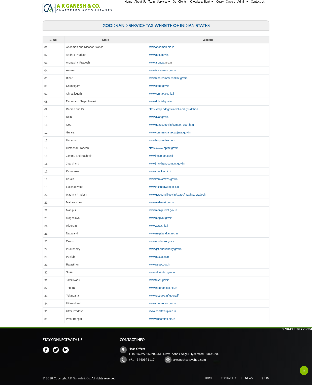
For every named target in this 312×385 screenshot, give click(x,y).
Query (265, 378)
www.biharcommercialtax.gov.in (168, 78)
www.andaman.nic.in (161, 47)
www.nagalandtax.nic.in (163, 233)
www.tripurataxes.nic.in (163, 287)
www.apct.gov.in (159, 54)
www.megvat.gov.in (161, 217)
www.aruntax (157, 62)
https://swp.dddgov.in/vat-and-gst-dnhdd (173, 109)
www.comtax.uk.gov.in (162, 303)
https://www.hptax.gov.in (163, 148)
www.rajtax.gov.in (159, 264)
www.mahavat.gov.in (161, 202)
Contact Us (229, 378)
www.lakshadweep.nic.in (164, 186)
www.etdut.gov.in (159, 85)
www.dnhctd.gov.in (160, 101)
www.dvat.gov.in (159, 117)
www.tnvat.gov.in (159, 280)
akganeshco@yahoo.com (189, 359)
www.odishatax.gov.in (162, 241)
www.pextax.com (159, 256)
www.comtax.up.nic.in (162, 311)
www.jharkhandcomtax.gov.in (166, 163)
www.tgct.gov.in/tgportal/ (164, 295)
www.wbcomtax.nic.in (162, 318)
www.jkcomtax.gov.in (161, 155)
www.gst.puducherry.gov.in (165, 249)
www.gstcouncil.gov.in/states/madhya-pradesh (177, 194)
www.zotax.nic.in (159, 225)
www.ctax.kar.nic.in (160, 171)
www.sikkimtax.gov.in (162, 272)
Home (209, 378)
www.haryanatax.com (162, 140)
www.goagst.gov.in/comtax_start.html (171, 124)
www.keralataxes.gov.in (163, 179)
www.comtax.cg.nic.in (162, 93)
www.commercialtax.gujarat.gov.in (170, 132)
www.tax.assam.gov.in (162, 70)
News (249, 378)
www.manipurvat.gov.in (163, 210)
